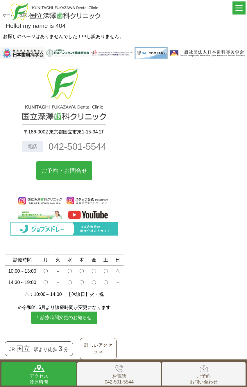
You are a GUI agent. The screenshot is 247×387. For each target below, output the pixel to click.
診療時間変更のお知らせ (66, 317)
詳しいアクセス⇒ (98, 349)
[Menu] (239, 8)
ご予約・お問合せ (64, 170)
